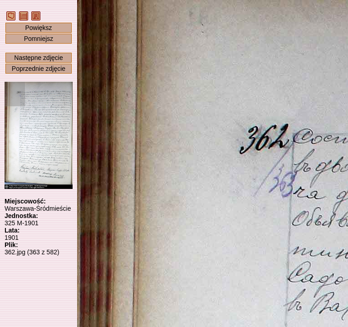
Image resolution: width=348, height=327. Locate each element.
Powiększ (38, 27)
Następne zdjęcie (38, 57)
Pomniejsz (39, 38)
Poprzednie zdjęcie (38, 68)
